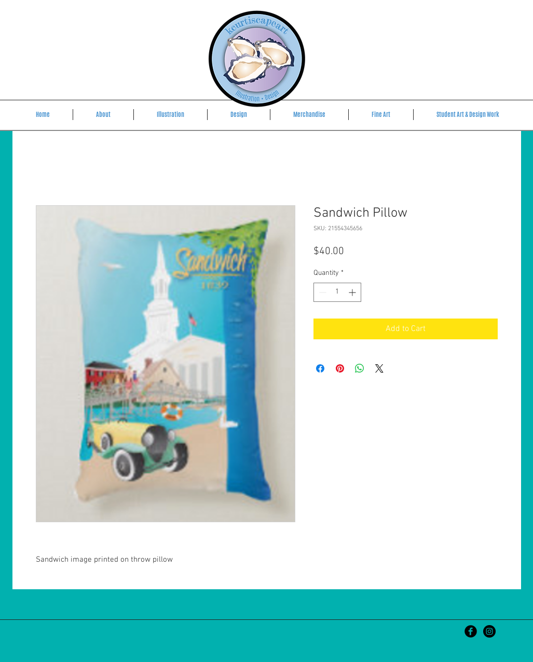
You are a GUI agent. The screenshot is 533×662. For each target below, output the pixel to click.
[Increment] (353, 292)
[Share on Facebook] (320, 368)
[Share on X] (379, 368)
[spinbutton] (337, 292)
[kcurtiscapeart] (489, 631)
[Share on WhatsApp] (359, 368)
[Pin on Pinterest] (340, 368)
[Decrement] (321, 292)
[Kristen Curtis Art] (470, 631)
